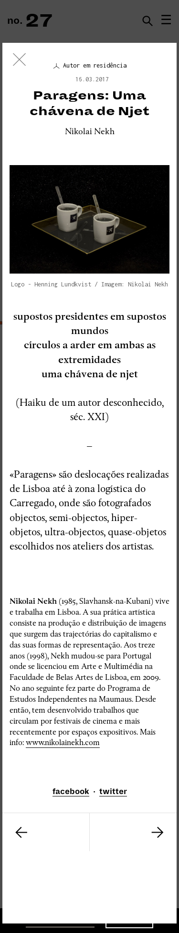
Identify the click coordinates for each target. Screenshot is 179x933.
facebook (71, 791)
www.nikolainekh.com (63, 742)
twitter (113, 791)
